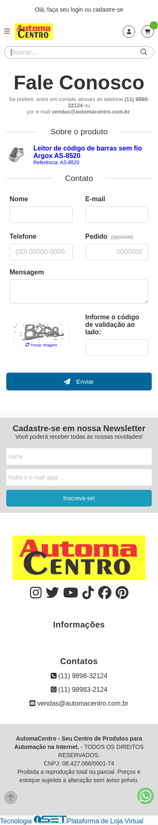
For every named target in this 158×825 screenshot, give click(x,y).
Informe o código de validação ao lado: (112, 325)
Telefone (23, 236)
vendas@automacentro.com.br (79, 703)
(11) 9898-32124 (79, 675)
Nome (19, 199)
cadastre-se (108, 9)
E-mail (95, 199)
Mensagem (27, 272)
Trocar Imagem (41, 345)
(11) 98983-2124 (79, 689)
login (77, 9)
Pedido (109, 236)
